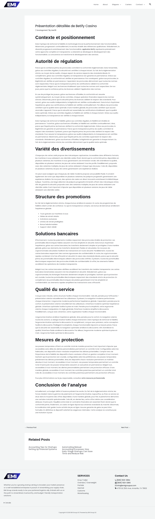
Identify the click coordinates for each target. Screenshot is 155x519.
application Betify (89, 49)
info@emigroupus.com (126, 486)
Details (8, 503)
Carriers (130, 4)
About (109, 4)
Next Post (125, 428)
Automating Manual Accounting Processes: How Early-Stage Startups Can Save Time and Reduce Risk (77, 450)
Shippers (119, 4)
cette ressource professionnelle (94, 378)
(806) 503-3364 (123, 480)
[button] (123, 4)
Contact (140, 4)
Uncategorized (42, 30)
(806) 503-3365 (124, 483)
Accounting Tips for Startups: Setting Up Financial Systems (39, 449)
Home (100, 4)
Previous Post (31, 428)
